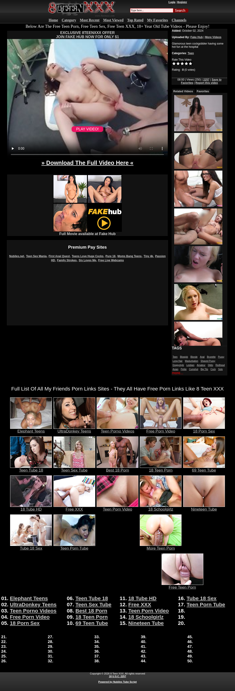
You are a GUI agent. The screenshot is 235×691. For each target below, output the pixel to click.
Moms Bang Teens (130, 256)
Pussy (221, 357)
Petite (184, 369)
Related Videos (183, 91)
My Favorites (157, 20)
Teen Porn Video (117, 507)
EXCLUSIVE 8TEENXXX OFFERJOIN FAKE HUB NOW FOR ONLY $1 (87, 35)
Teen (191, 53)
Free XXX (74, 507)
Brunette (211, 357)
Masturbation (191, 361)
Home (53, 20)
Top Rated (135, 20)
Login (171, 2)
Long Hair (177, 361)
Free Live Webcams (111, 260)
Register (182, 2)
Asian (175, 369)
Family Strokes (67, 260)
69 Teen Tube (204, 468)
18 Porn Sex (204, 429)
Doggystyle (178, 365)
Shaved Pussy (208, 361)
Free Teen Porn (182, 585)
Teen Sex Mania (36, 256)
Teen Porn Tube (74, 546)
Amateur (201, 365)
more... (177, 373)
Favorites (203, 91)
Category (69, 20)
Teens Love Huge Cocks (88, 256)
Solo (220, 369)
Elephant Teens (31, 429)
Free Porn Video (161, 429)
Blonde (194, 357)
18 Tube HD (31, 507)
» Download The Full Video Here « (87, 163)
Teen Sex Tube (74, 468)
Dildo (210, 365)
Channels (179, 20)
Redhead (220, 365)
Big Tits (204, 369)
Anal (202, 357)
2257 (206, 79)
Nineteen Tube (204, 507)
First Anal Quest (59, 256)
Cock (213, 369)
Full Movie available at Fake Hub (87, 232)
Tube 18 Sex (31, 546)
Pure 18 (110, 256)
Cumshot (193, 369)
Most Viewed (113, 20)
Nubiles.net (16, 256)
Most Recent (90, 20)
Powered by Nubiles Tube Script (117, 681)
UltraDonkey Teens (74, 429)
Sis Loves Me (87, 260)
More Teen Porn (161, 546)
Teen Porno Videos (117, 429)
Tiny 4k (148, 256)
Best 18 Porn (117, 468)
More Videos (213, 37)
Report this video (207, 82)
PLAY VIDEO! (87, 129)
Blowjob (184, 357)
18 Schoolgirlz (161, 507)
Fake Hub (196, 37)
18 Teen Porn (161, 468)
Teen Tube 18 (31, 468)
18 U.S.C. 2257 (117, 676)
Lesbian (190, 365)
